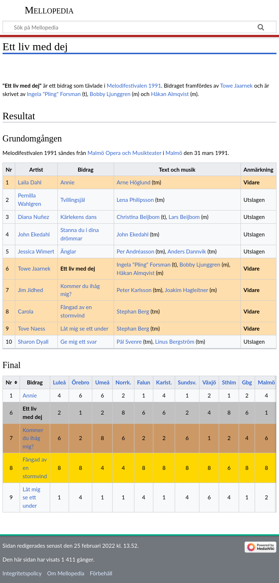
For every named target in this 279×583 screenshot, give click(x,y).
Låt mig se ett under (84, 328)
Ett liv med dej (77, 268)
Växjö (209, 382)
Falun (143, 382)
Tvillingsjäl (72, 199)
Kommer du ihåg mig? (33, 438)
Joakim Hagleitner (186, 290)
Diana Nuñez (33, 216)
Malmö (174, 152)
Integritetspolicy (22, 573)
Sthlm (229, 382)
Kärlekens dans (78, 216)
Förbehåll (101, 573)
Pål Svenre (129, 341)
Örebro (80, 382)
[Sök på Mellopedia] (139, 27)
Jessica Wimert (36, 251)
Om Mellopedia (65, 573)
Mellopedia (49, 10)
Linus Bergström (174, 341)
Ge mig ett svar (78, 341)
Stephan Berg (133, 311)
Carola (25, 311)
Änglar (68, 251)
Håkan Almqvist (170, 94)
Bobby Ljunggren (110, 94)
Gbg (247, 382)
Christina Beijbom (138, 216)
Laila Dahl (29, 182)
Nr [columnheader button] (8, 382)
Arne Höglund (133, 182)
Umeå (102, 382)
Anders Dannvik (186, 251)
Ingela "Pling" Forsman (54, 94)
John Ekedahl (34, 234)
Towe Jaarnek (236, 85)
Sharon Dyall (33, 341)
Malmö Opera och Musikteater (124, 152)
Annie (67, 182)
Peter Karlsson (134, 290)
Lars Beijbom (184, 216)
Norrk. (123, 382)
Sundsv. (187, 382)
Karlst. (164, 382)
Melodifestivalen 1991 (134, 85)
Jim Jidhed (30, 290)
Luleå (59, 382)
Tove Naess (31, 328)
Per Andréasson (135, 251)
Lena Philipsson (135, 199)
